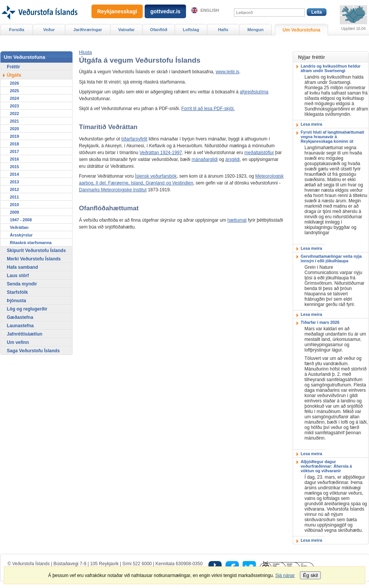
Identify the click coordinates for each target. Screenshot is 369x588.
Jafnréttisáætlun (24, 334)
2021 (14, 121)
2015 (14, 166)
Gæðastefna (20, 317)
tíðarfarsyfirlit (134, 139)
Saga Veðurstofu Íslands (33, 350)
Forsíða (16, 29)
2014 (14, 174)
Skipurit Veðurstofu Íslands (36, 250)
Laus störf (18, 275)
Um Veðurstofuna (301, 30)
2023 (14, 106)
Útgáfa (14, 75)
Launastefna (20, 325)
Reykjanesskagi (117, 11)
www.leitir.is (227, 71)
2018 (14, 144)
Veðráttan (19, 227)
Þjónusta (16, 300)
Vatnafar (126, 29)
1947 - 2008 (21, 220)
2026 (14, 83)
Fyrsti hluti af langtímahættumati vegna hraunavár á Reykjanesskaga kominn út (332, 136)
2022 (14, 113)
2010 (14, 204)
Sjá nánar (285, 575)
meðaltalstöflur (259, 152)
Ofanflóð (158, 29)
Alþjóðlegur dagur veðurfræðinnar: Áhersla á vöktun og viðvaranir (326, 466)
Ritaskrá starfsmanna (31, 242)
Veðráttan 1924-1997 (160, 152)
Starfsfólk (17, 292)
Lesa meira (311, 124)
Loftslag (191, 29)
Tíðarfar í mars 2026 (320, 322)
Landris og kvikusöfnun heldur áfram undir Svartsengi (331, 68)
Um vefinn (18, 342)
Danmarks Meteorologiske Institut (113, 189)
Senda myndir (22, 284)
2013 (14, 182)
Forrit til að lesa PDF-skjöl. (208, 108)
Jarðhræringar (87, 29)
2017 (14, 151)
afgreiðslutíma (254, 92)
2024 (14, 98)
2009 (14, 212)
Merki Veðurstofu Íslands (34, 259)
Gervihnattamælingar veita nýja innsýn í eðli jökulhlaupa (331, 258)
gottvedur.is (165, 11)
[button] (85, 52)
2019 (14, 136)
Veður (49, 29)
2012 (14, 189)
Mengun (255, 29)
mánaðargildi (205, 159)
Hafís (223, 29)
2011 (14, 197)
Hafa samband (22, 267)
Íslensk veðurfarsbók (156, 176)
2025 (14, 90)
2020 (14, 128)
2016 (14, 159)
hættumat (237, 220)
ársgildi (233, 159)
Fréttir (13, 66)
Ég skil (310, 575)
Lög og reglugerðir (27, 309)
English (209, 10)
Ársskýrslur (21, 235)
